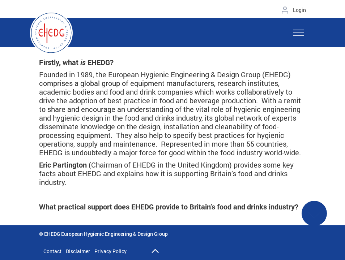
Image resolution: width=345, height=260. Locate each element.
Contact (52, 251)
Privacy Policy (110, 251)
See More (314, 218)
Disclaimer (78, 251)
